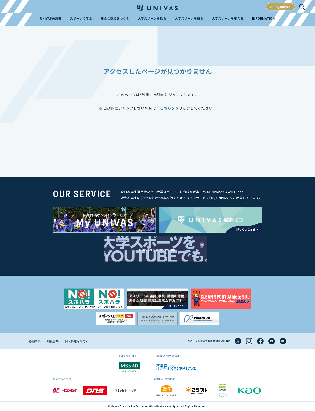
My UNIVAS (280, 7)
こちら (165, 108)
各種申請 (35, 341)
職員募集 (53, 341)
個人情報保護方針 (77, 341)
